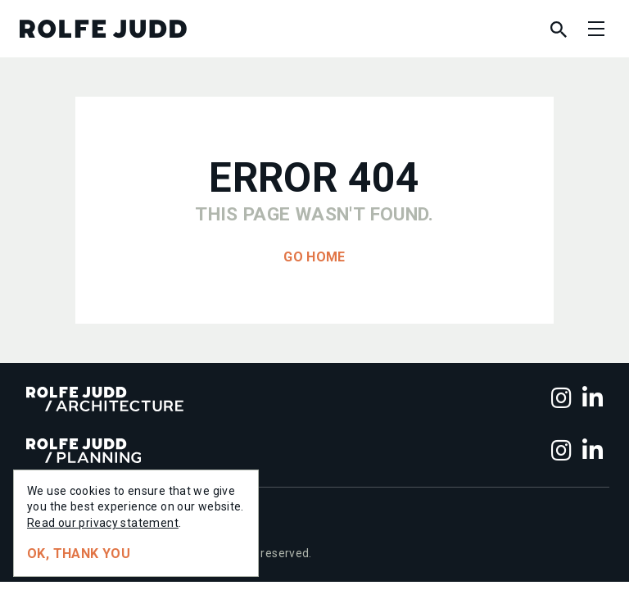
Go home (314, 257)
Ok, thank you (78, 553)
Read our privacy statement (103, 522)
